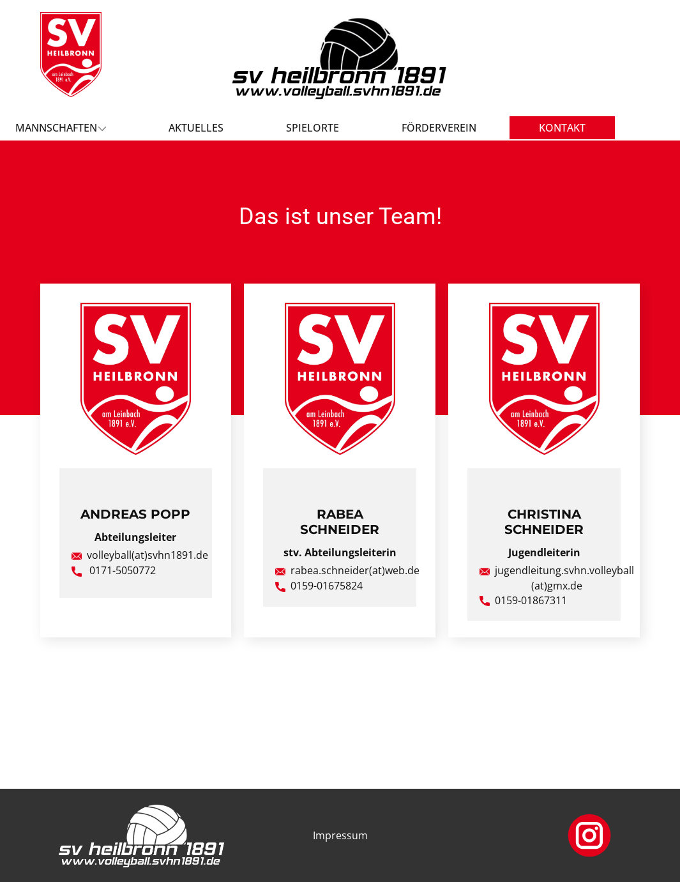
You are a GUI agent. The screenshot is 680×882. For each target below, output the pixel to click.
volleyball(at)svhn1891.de (140, 555)
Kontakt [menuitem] (562, 128)
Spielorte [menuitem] (312, 128)
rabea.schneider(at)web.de (347, 571)
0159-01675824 (319, 586)
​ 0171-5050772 (114, 571)
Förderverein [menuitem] (439, 128)
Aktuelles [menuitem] (196, 128)
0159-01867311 (523, 601)
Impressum (340, 835)
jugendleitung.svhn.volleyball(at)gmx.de (557, 578)
